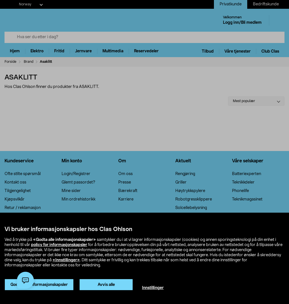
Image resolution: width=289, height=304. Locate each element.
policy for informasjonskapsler (59, 245)
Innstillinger (153, 288)
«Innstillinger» (66, 260)
